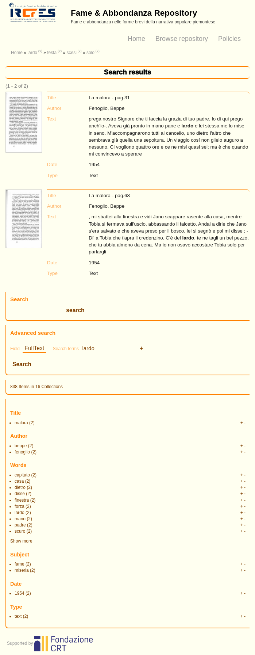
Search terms (66, 348)
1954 (19, 593)
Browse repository (181, 38)
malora (21, 422)
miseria (22, 570)
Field (15, 348)
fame (19, 564)
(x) (40, 51)
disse (20, 493)
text (18, 616)
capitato (22, 475)
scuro (20, 531)
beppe (21, 445)
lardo (32, 52)
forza (19, 506)
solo (90, 52)
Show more (21, 541)
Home (136, 38)
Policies (229, 38)
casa (19, 481)
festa (52, 52)
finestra (22, 500)
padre (20, 525)
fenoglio (22, 452)
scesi (71, 52)
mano (20, 518)
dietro (20, 487)
